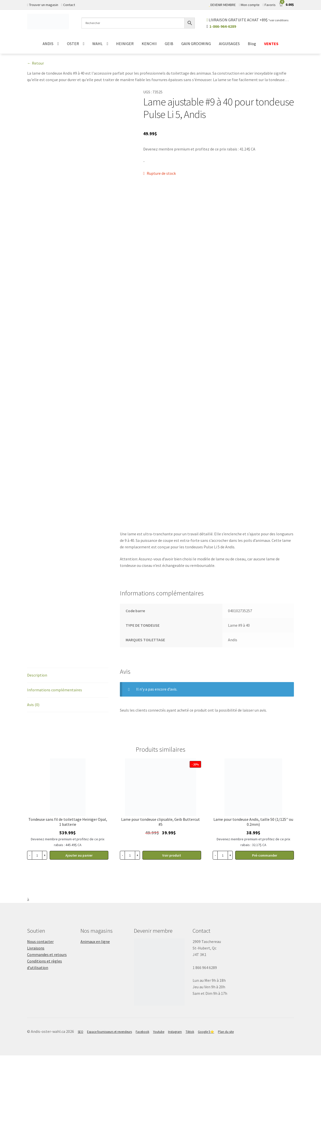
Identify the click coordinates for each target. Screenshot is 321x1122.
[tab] (67, 742)
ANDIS (48, 43)
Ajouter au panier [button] (79, 922)
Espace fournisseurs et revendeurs (109, 1098)
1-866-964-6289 (222, 26)
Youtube (158, 1098)
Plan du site (226, 1098)
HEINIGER (125, 43)
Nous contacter (40, 1008)
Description (37, 741)
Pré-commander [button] (264, 922)
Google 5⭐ (206, 1098)
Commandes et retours (47, 1021)
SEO (80, 1098)
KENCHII (149, 43)
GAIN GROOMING (196, 43)
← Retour (35, 63)
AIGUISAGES (229, 43)
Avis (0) (33, 771)
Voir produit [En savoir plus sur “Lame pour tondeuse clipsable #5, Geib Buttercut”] (171, 922)
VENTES (271, 43)
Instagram (175, 1098)
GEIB (169, 43)
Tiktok (190, 1098)
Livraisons (35, 1014)
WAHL (97, 43)
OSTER (73, 43)
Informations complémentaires (54, 756)
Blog (252, 43)
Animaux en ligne (95, 1008)
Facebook (142, 1098)
